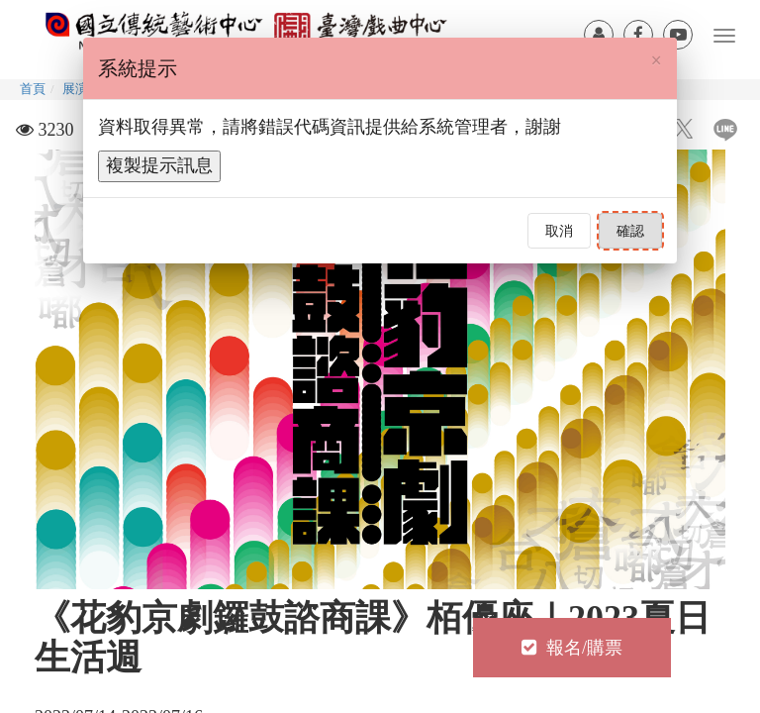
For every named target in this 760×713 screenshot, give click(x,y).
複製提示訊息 (159, 165)
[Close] (656, 60)
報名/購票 (572, 648)
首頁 (33, 89)
